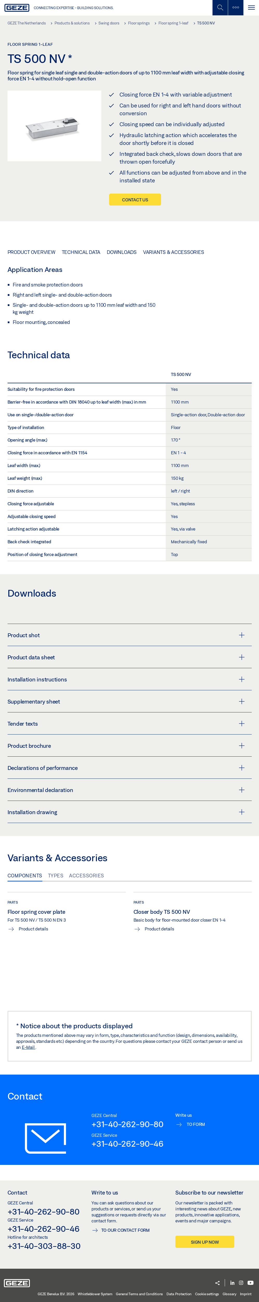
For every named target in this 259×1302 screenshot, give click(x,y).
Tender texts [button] (126, 723)
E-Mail (28, 1047)
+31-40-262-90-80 (127, 1124)
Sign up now (205, 1242)
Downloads (122, 252)
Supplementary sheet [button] (126, 701)
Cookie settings (207, 1294)
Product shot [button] (126, 635)
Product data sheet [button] (126, 657)
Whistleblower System (95, 1294)
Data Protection (179, 1294)
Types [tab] (56, 875)
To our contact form (125, 1230)
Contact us (135, 199)
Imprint (245, 1294)
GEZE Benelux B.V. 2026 (56, 1294)
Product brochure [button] (126, 746)
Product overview (31, 252)
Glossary (229, 1294)
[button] (217, 1283)
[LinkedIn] (232, 1283)
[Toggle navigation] (251, 7)
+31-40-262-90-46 (127, 1143)
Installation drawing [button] (126, 812)
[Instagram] (241, 1283)
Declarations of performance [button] (126, 768)
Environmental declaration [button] (126, 790)
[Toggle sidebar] (235, 7)
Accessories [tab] (86, 875)
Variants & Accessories (173, 252)
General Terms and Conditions (139, 1294)
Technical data (81, 252)
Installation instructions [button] (126, 679)
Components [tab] (25, 875)
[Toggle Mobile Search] (220, 7)
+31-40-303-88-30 (44, 1245)
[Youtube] (250, 1283)
